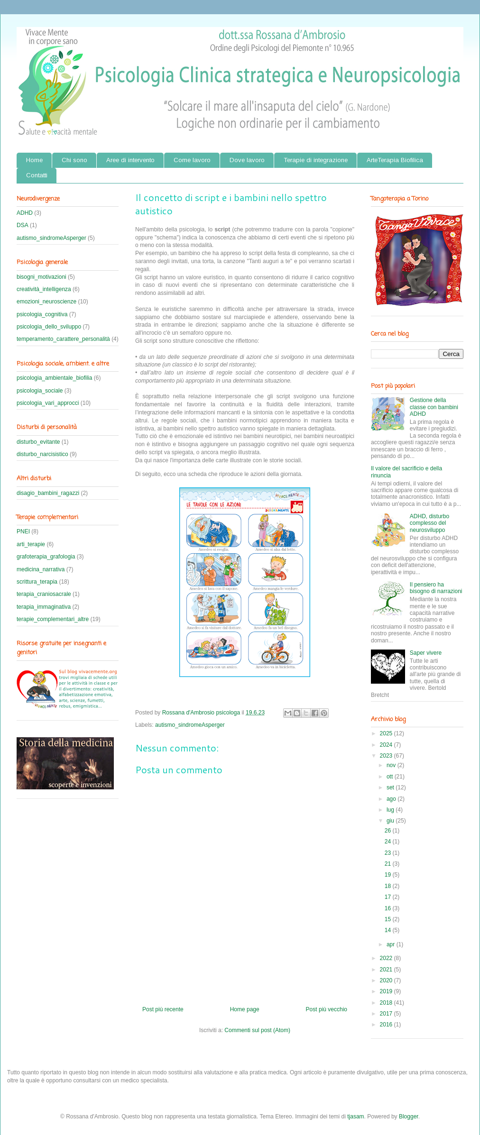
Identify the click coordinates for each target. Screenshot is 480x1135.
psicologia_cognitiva (42, 314)
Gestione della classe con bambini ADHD (434, 407)
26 (389, 830)
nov (392, 765)
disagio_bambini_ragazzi (48, 493)
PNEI (23, 531)
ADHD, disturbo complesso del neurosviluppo (429, 523)
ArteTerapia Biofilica (395, 160)
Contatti (36, 175)
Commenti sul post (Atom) (257, 1030)
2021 (387, 969)
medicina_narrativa (41, 569)
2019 (387, 991)
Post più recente (163, 1009)
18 (389, 886)
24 (389, 841)
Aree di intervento (130, 160)
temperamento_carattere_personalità (63, 339)
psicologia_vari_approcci (48, 403)
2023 (387, 755)
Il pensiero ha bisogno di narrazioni (436, 588)
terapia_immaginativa (44, 607)
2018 (387, 1002)
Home (34, 160)
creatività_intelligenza (44, 289)
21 (389, 863)
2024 (387, 744)
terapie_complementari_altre (53, 619)
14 (389, 930)
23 (389, 853)
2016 (387, 1024)
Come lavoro (192, 160)
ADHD (25, 213)
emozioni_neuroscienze (46, 301)
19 (389, 874)
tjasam (355, 1116)
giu (391, 820)
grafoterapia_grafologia (46, 556)
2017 (387, 1013)
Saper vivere (426, 653)
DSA (22, 225)
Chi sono (74, 160)
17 (389, 897)
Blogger (408, 1116)
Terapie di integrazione (316, 160)
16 (389, 908)
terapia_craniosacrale (44, 594)
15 (389, 919)
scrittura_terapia (37, 581)
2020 (387, 980)
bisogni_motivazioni (41, 277)
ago (392, 799)
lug (391, 809)
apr (392, 944)
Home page (244, 1009)
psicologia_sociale (40, 390)
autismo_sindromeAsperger (190, 725)
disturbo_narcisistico (42, 454)
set (391, 787)
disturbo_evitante (38, 442)
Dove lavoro (247, 160)
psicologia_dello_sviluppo (49, 326)
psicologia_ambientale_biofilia (54, 378)
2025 (387, 733)
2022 (387, 958)
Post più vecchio (326, 1009)
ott (391, 776)
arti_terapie (31, 544)
